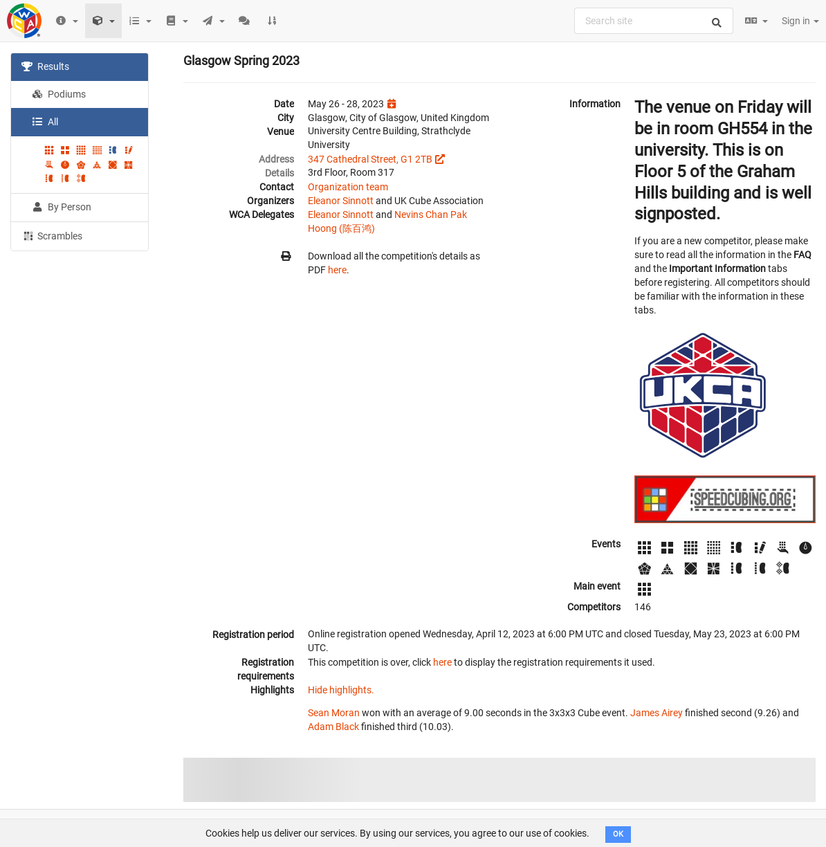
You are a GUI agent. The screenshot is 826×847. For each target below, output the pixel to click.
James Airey (656, 712)
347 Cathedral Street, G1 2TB (370, 159)
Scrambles (51, 235)
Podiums (59, 94)
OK (618, 834)
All (45, 121)
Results (45, 66)
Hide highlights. (341, 689)
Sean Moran (334, 712)
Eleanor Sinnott (341, 200)
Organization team (348, 186)
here (337, 269)
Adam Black (333, 726)
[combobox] (653, 21)
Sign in (800, 20)
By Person (61, 206)
